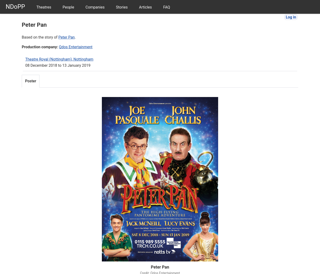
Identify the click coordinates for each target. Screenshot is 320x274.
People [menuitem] (68, 7)
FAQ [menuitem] (166, 7)
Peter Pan (66, 37)
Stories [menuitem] (122, 7)
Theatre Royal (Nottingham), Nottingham (59, 59)
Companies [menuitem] (95, 7)
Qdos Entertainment (75, 47)
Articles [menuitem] (145, 7)
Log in (291, 17)
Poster (30, 81)
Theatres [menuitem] (43, 7)
